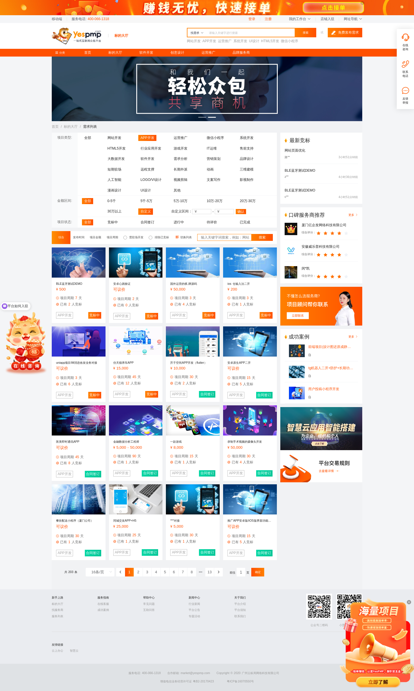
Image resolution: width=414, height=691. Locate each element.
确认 (240, 212)
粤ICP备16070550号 (240, 681)
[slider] (333, 232)
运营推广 (208, 53)
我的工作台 (300, 19)
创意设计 (177, 53)
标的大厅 (115, 53)
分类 (61, 52)
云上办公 (57, 650)
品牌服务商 (241, 53)
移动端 (57, 19)
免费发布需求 (345, 32)
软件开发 (146, 53)
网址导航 (353, 19)
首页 (87, 53)
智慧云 (74, 650)
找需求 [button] (197, 32)
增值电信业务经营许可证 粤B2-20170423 (187, 681)
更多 (353, 336)
